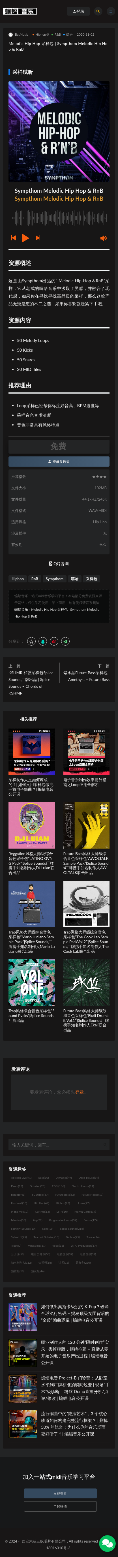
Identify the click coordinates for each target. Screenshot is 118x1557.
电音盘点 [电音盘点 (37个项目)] (65, 1254)
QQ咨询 (59, 563)
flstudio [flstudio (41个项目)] (18, 1194)
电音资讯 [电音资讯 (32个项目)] (88, 1254)
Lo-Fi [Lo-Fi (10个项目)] (62, 1211)
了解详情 (60, 1506)
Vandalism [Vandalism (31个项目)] (37, 1245)
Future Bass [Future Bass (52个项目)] (64, 1194)
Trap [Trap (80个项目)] (16, 1245)
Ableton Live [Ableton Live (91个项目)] (21, 1177)
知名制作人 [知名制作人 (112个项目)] (21, 1262)
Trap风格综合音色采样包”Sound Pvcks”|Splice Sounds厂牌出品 (31, 1015)
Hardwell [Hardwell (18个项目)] (19, 1203)
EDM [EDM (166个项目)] (58, 1186)
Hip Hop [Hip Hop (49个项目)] (41, 1203)
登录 (79, 1092)
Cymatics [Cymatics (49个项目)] (63, 1177)
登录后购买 (59, 461)
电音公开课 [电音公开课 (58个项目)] (40, 1254)
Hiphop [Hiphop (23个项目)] (63, 1203)
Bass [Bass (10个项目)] (43, 1177)
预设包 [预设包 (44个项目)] (37, 1271)
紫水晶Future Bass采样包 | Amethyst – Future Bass (86, 676)
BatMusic (18, 35)
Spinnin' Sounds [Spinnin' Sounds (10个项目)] (23, 1228)
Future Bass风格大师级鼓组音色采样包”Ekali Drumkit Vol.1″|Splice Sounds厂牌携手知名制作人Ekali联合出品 (86, 1020)
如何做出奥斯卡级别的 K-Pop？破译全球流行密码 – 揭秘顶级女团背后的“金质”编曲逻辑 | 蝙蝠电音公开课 (75, 1313)
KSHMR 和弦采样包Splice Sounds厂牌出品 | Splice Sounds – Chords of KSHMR (30, 682)
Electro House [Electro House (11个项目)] (83, 1186)
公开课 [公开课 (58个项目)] (17, 1254)
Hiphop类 (41, 34)
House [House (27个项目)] (83, 1203)
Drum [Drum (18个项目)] (17, 1186)
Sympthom (54, 578)
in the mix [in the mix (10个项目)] (19, 1211)
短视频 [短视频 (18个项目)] (45, 1262)
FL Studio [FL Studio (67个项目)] (40, 1194)
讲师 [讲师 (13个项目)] (64, 1262)
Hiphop (18, 578)
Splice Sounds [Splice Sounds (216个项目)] (72, 1228)
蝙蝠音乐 (21, 609)
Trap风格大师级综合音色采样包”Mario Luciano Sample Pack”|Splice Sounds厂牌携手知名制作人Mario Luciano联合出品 (31, 941)
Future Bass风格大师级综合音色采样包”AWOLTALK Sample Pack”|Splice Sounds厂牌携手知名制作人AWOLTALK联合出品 (86, 863)
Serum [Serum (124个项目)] (91, 1220)
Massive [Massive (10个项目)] (18, 1220)
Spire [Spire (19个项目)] (47, 1228)
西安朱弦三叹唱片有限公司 (44, 1541)
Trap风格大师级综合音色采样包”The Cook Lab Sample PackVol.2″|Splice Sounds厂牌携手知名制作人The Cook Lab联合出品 (86, 941)
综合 (67, 34)
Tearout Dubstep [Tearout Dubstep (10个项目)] (46, 1237)
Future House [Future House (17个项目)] (92, 1194)
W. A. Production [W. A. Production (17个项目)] (84, 1245)
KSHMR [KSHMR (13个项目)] (42, 1211)
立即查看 (60, 1493)
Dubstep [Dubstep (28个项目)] (37, 1186)
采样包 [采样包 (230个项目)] (83, 1262)
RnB (34, 578)
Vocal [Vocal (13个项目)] (58, 1245)
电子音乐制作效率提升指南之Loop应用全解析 (84, 782)
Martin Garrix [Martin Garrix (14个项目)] (85, 1211)
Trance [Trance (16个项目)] (93, 1237)
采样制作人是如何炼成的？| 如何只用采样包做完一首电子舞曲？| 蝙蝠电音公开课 (30, 786)
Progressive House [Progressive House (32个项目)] (63, 1220)
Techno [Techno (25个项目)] (73, 1237)
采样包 (91, 578)
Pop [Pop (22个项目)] (37, 1220)
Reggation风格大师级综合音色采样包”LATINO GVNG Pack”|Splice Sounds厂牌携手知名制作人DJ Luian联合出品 (31, 863)
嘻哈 (74, 578)
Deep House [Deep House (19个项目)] (89, 1177)
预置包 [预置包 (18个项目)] (17, 1271)
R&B (56, 34)
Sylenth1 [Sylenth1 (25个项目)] (19, 1237)
